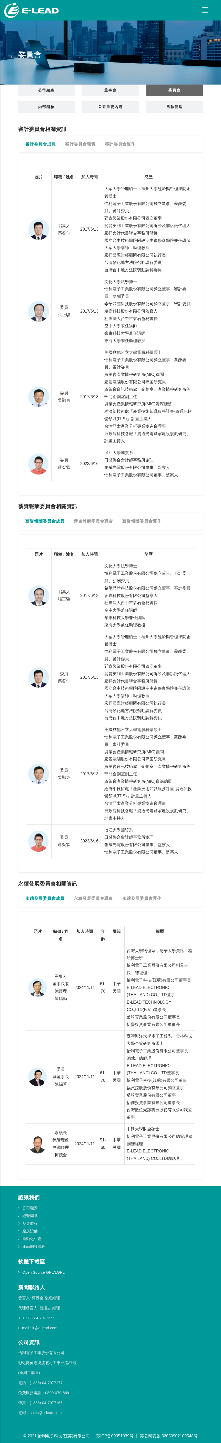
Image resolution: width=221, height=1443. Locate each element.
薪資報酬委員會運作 (142, 521)
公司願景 (30, 1208)
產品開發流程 (33, 1246)
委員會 (174, 90)
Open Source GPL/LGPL (43, 1272)
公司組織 (46, 90)
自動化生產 (32, 1238)
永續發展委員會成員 (45, 898)
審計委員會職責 (80, 144)
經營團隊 (30, 1215)
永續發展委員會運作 (142, 898)
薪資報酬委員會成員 (45, 521)
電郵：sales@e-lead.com (40, 1412)
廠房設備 (30, 1231)
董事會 (110, 90)
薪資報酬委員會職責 (93, 521)
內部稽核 (46, 107)
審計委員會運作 (120, 144)
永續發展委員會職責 (93, 898)
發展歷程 (30, 1223)
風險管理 (174, 107)
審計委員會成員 (40, 144)
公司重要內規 (110, 107)
